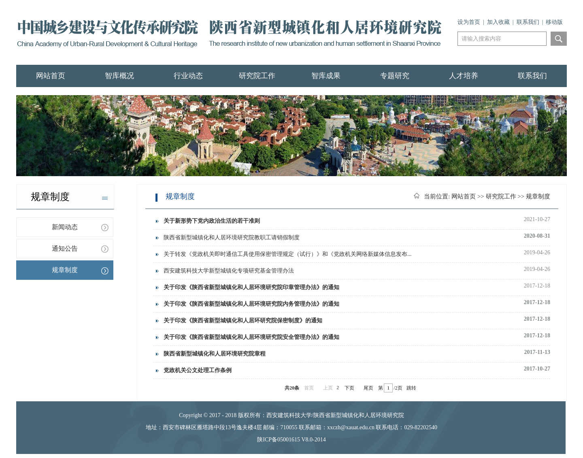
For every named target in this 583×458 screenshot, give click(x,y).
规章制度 (65, 269)
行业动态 (188, 76)
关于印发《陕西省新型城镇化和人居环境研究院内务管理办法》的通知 (251, 304)
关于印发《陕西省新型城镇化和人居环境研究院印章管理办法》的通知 (251, 287)
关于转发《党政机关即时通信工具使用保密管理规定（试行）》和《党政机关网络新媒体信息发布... (288, 254)
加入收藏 (498, 22)
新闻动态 (65, 227)
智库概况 (119, 76)
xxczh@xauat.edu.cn (350, 427)
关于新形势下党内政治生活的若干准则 (212, 221)
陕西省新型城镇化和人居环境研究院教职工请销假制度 (232, 237)
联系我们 (528, 22)
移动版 (554, 22)
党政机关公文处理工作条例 (198, 370)
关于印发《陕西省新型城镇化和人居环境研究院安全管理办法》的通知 (251, 337)
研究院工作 (257, 76)
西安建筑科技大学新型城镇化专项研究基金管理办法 (229, 271)
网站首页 (50, 76)
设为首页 (468, 22)
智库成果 (325, 76)
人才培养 (463, 76)
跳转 (411, 388)
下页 (349, 388)
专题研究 (394, 76)
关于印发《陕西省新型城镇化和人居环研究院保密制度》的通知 (243, 320)
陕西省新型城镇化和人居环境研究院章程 (215, 354)
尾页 (368, 388)
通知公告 (65, 248)
